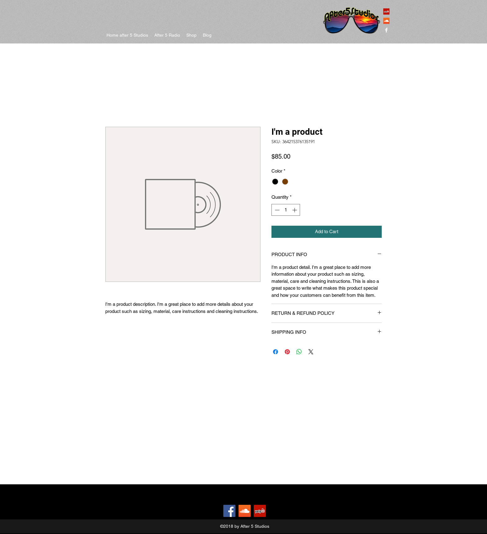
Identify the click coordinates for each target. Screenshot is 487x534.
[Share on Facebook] (275, 351)
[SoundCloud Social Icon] (386, 21)
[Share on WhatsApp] (299, 351)
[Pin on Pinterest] (287, 351)
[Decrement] (276, 210)
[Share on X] (311, 351)
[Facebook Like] (206, 511)
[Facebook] (229, 511)
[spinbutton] (286, 210)
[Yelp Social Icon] (386, 11)
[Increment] (295, 210)
